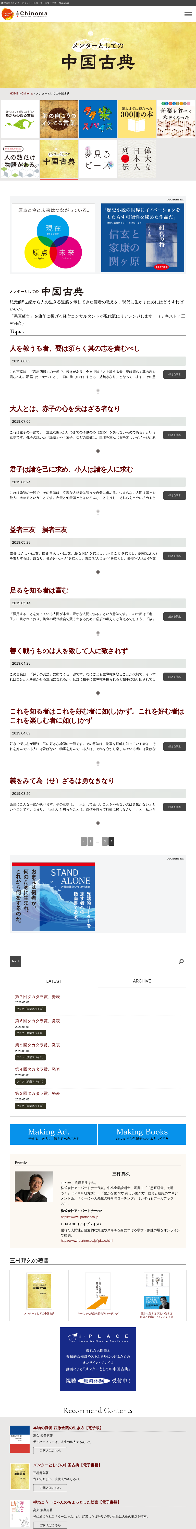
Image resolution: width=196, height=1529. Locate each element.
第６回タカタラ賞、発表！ (39, 1021)
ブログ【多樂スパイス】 (31, 1008)
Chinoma (27, 93)
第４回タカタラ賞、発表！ (39, 1069)
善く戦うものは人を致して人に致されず (69, 650)
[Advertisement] (143, 894)
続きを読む (174, 374)
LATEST (54, 981)
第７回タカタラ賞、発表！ (39, 996)
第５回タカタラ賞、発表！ (39, 1045)
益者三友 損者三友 (38, 529)
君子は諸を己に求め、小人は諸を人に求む (71, 469)
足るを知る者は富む (39, 590)
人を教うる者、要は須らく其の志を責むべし (75, 348)
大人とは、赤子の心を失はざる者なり (65, 408)
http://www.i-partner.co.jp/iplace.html (87, 1241)
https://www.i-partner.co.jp (79, 1217)
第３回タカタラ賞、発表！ (39, 1093)
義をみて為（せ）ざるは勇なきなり (62, 780)
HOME (14, 93)
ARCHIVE (142, 981)
